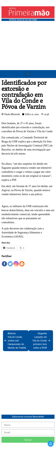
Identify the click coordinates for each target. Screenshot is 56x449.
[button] (28, 74)
